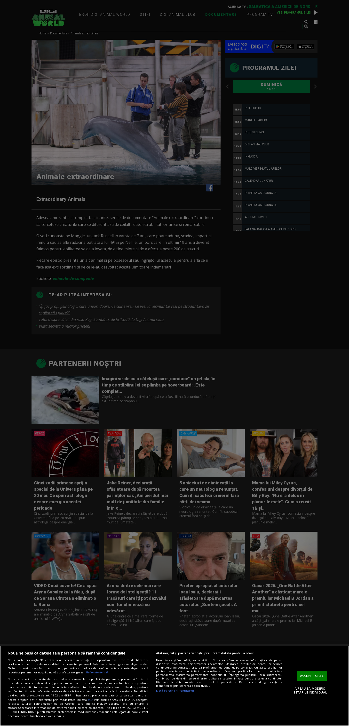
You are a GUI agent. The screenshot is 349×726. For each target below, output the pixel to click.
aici (90, 700)
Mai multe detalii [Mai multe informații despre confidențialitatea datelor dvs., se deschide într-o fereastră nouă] (97, 672)
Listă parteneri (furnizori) (175, 690)
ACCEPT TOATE (312, 675)
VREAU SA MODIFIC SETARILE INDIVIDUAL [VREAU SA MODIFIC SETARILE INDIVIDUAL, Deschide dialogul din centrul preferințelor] (310, 690)
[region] (174, 686)
